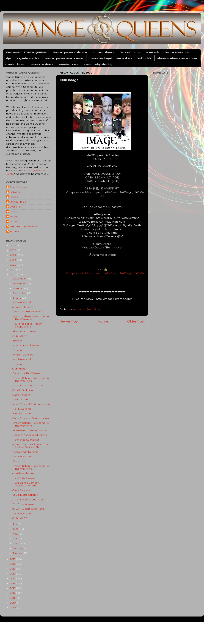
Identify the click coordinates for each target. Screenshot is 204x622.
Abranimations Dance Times (177, 58)
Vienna (14, 221)
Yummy (14, 231)
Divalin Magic (18, 201)
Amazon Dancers (22, 307)
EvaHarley (16, 206)
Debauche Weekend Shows (29, 434)
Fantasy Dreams (22, 413)
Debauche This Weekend (27, 311)
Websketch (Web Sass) (24, 226)
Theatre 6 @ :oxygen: (25, 478)
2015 (13, 578)
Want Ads (152, 52)
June (16, 528)
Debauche (18, 461)
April (16, 538)
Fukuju (14, 211)
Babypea (15, 191)
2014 (13, 583)
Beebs (14, 196)
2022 (13, 264)
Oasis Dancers (21, 394)
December (20, 278)
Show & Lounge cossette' (27, 385)
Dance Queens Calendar (70, 52)
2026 (13, 245)
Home (103, 321)
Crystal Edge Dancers (25, 451)
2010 (13, 602)
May (16, 533)
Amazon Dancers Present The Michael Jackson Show (30, 446)
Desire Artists (20, 399)
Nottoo (14, 216)
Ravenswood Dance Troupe (29, 430)
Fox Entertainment (23, 504)
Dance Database (41, 64)
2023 (13, 260)
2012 (13, 593)
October (18, 288)
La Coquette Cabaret (25, 494)
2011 (13, 597)
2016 (13, 573)
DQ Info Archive (28, 58)
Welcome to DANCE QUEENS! (26, 52)
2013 (13, 588)
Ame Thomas (18, 187)
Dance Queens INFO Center (64, 58)
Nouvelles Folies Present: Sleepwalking (27, 325)
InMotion (17, 340)
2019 (13, 559)
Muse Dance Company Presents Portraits (26, 484)
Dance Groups (130, 52)
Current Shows (103, 52)
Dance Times (14, 64)
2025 (13, 250)
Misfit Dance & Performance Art (31, 404)
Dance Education (177, 52)
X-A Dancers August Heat (28, 499)
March (17, 543)
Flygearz (17, 350)
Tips (8, 58)
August (17, 298)
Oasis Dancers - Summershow (30, 418)
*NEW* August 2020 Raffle (28, 508)
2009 (13, 607)
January (18, 553)
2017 (13, 568)
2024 (13, 255)
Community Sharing (98, 64)
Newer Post (69, 321)
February (18, 548)
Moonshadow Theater (25, 345)
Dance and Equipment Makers (111, 58)
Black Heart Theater (24, 331)
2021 (13, 269)
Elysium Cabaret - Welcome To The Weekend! (30, 318)
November (19, 283)
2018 (13, 563)
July (15, 524)
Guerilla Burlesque (23, 390)
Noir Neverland (21, 302)
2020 (13, 274)
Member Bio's (68, 64)
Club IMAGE (19, 336)
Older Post (136, 321)
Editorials (145, 58)
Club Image (19, 368)
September (20, 293)
